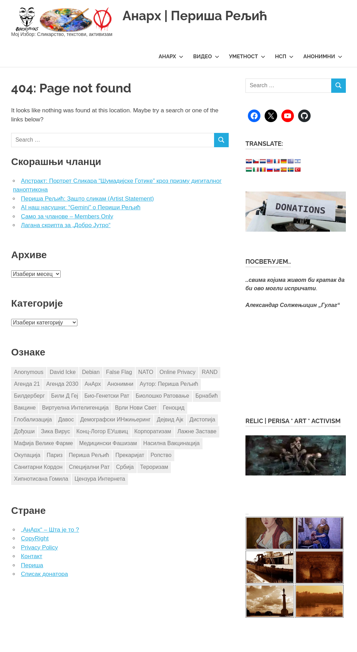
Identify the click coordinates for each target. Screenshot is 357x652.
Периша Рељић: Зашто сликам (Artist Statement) (87, 198)
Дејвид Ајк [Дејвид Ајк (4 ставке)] (170, 419)
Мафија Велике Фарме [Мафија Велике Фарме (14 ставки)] (43, 443)
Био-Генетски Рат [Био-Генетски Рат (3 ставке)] (106, 396)
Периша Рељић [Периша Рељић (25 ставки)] (89, 455)
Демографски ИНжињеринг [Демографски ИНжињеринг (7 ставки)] (115, 419)
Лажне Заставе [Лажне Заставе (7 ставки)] (197, 431)
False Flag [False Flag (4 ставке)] (119, 372)
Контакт (31, 556)
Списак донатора (44, 574)
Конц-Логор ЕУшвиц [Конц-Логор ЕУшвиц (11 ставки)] (102, 431)
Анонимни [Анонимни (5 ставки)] (120, 384)
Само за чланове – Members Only (67, 216)
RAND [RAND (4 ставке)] (210, 372)
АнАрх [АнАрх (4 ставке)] (93, 384)
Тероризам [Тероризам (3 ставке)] (154, 467)
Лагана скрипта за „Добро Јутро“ (66, 225)
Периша (32, 565)
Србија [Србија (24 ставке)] (125, 467)
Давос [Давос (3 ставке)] (66, 419)
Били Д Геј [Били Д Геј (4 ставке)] (64, 396)
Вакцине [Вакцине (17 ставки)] (25, 408)
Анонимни (322, 56)
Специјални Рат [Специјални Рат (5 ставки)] (89, 467)
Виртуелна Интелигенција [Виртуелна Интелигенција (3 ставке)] (75, 408)
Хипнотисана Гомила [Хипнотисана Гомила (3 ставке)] (41, 479)
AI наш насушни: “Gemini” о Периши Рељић (80, 207)
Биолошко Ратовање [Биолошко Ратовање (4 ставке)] (162, 396)
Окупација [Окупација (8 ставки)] (27, 455)
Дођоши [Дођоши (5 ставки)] (24, 431)
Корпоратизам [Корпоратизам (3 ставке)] (152, 431)
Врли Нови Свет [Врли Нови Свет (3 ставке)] (136, 408)
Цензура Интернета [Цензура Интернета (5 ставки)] (100, 479)
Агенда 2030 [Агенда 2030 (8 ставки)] (62, 384)
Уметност (247, 56)
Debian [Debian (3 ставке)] (91, 372)
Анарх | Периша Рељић (197, 15)
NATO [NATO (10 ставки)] (145, 372)
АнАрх (171, 56)
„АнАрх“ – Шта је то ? (50, 529)
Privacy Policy (39, 547)
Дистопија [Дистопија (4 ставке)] (202, 419)
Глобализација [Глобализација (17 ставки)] (33, 419)
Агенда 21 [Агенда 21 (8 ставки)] (27, 384)
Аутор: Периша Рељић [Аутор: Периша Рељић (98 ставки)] (168, 384)
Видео (206, 56)
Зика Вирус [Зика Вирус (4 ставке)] (55, 431)
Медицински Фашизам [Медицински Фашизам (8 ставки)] (108, 443)
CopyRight (34, 538)
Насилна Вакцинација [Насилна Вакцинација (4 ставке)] (171, 443)
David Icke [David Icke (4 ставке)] (63, 372)
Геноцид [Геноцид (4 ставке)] (173, 408)
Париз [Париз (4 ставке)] (55, 455)
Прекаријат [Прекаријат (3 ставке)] (129, 455)
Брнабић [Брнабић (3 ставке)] (207, 396)
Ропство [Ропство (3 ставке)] (161, 455)
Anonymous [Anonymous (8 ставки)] (29, 372)
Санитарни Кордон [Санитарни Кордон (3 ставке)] (38, 467)
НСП (284, 56)
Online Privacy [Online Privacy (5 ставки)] (178, 372)
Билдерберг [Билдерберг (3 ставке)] (29, 396)
